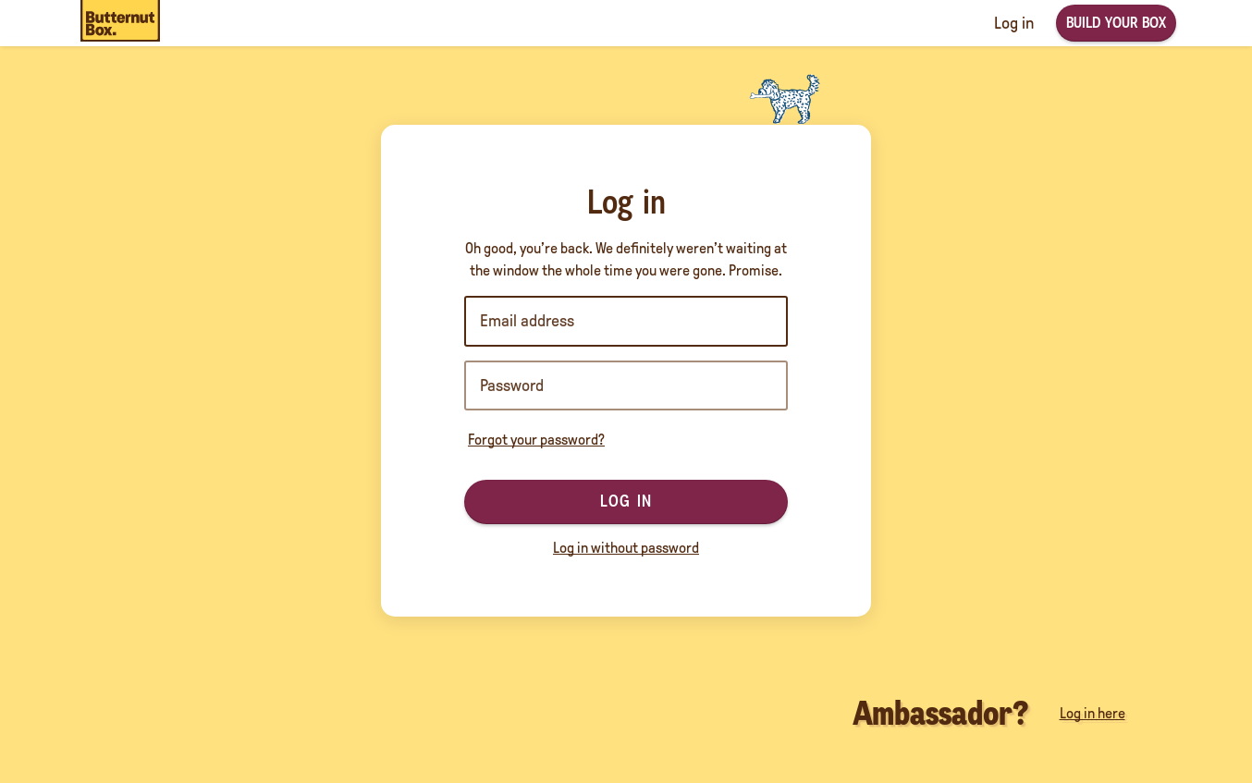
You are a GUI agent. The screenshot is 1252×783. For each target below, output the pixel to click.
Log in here (1092, 713)
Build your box (1116, 22)
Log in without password (626, 548)
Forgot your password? (536, 439)
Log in (626, 501)
